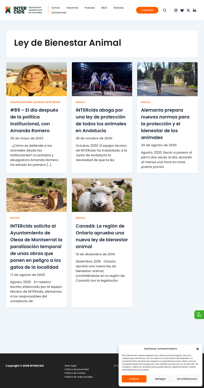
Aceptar (134, 379)
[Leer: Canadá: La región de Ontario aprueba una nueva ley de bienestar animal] (102, 205)
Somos (60, 8)
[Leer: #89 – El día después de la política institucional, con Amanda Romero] (36, 80)
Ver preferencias (187, 379)
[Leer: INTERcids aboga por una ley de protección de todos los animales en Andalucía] (102, 80)
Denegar (160, 379)
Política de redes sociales (77, 376)
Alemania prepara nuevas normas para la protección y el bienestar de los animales (166, 124)
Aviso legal (68, 365)
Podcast (88, 8)
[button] (197, 349)
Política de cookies (73, 373)
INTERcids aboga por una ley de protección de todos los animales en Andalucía (99, 128)
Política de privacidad (75, 369)
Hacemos (73, 8)
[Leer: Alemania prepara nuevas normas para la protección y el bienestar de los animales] (167, 80)
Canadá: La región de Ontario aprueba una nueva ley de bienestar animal (101, 249)
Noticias (110, 8)
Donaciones (63, 13)
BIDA (99, 8)
